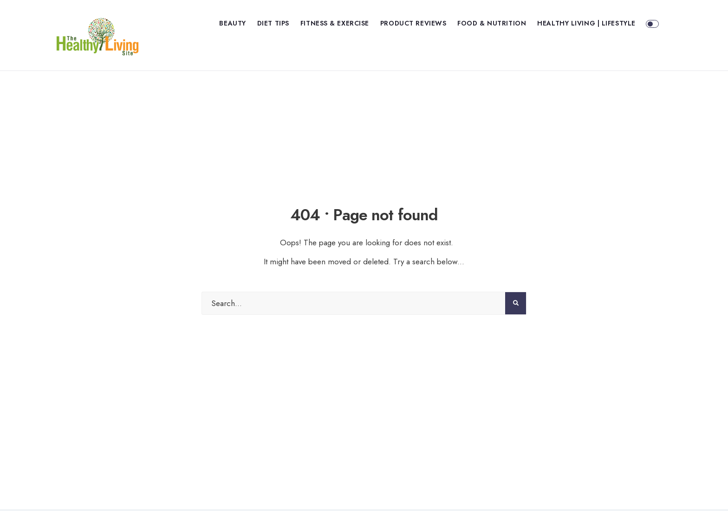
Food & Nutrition (491, 23)
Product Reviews (413, 23)
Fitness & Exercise (334, 23)
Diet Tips (273, 23)
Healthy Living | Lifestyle (586, 23)
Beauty (232, 23)
